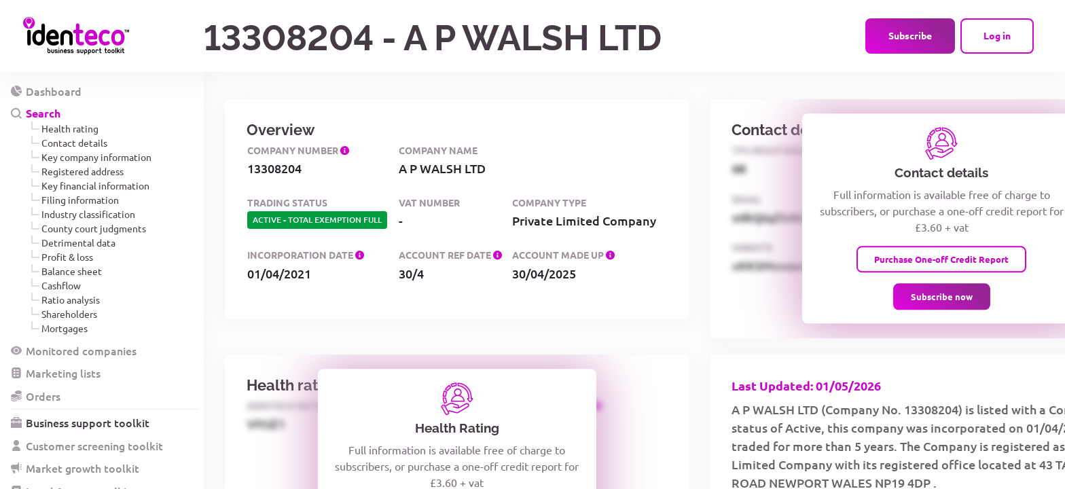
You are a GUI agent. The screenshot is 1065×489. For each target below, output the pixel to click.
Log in (997, 35)
